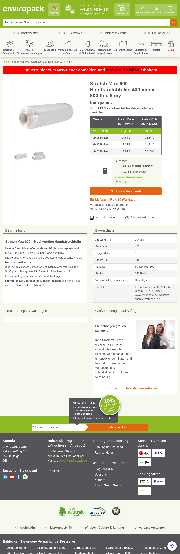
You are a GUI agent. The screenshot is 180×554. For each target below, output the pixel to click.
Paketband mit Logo (52, 547)
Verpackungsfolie (85, 547)
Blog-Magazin (104, 469)
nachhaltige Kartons (156, 547)
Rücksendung (104, 452)
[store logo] (24, 9)
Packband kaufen (16, 547)
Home (6, 61)
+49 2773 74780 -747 (94, 9)
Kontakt (55, 471)
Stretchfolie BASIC (120, 547)
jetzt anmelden (118, 427)
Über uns (101, 474)
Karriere (100, 480)
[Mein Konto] (142, 10)
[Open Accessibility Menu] (172, 546)
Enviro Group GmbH (108, 485)
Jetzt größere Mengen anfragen (135, 388)
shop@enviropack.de (92, 13)
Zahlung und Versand (109, 447)
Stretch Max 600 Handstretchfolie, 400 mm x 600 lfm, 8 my (42, 61)
